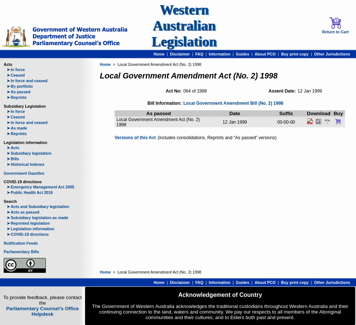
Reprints (17, 97)
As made (17, 128)
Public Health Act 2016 (30, 192)
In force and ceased (27, 80)
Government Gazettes (24, 173)
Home (159, 54)
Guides (242, 54)
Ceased (16, 75)
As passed (18, 92)
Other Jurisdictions (332, 54)
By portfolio (20, 86)
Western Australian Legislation (184, 25)
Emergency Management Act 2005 (40, 187)
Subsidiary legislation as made (37, 217)
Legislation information (30, 229)
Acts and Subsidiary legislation (38, 206)
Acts (13, 147)
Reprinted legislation (28, 223)
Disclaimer (180, 54)
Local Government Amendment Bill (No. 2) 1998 (233, 103)
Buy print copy (295, 54)
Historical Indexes (25, 164)
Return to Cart (335, 25)
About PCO (265, 54)
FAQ (199, 54)
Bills (13, 159)
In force (16, 69)
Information (220, 54)
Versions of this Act (135, 137)
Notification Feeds (21, 243)
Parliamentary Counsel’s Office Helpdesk (42, 311)
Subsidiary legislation (29, 153)
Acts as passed (23, 212)
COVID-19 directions (28, 234)
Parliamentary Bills (21, 251)
